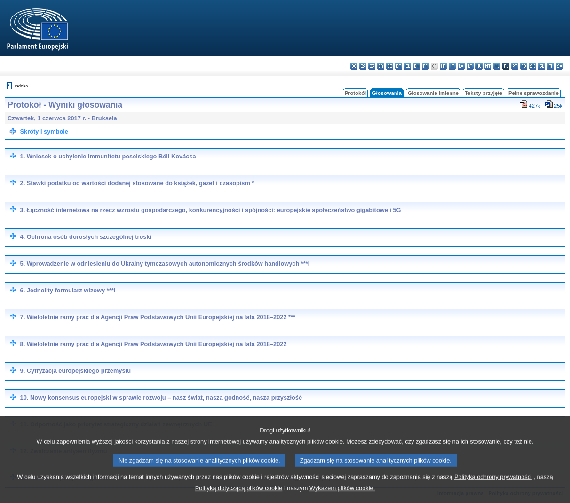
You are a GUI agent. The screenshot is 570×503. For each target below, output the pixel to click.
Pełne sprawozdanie (533, 93)
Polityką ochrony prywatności (493, 487)
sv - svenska (559, 66)
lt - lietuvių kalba (470, 66)
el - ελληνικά (407, 66)
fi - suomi (550, 66)
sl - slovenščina (541, 66)
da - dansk (380, 66)
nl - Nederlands (496, 66)
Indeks (21, 85)
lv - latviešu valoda (461, 66)
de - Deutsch (389, 66)
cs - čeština (371, 66)
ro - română (523, 66)
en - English (416, 66)
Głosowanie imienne (433, 93)
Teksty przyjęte (483, 93)
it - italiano (452, 66)
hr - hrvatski (443, 66)
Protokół (355, 93)
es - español (362, 66)
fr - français (425, 66)
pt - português (514, 66)
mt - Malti (487, 66)
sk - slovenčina (532, 66)
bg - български (353, 66)
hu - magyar (479, 66)
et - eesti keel (398, 66)
